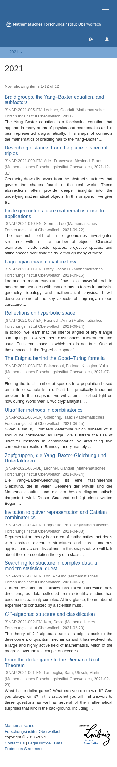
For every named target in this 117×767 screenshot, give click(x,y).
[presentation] (8, 614)
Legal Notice (39, 743)
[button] (90, 39)
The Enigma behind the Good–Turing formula (55, 358)
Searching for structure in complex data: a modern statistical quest (51, 565)
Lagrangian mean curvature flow (40, 261)
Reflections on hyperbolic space (40, 313)
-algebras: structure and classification (50, 614)
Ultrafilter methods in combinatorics (44, 410)
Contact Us (15, 743)
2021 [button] (16, 52)
